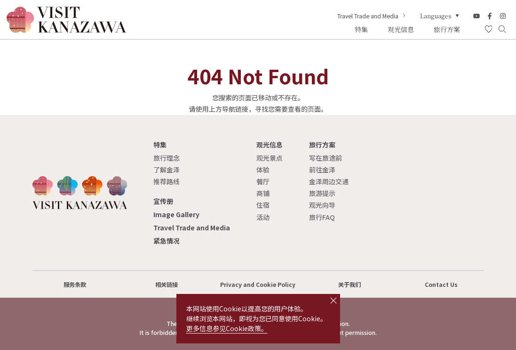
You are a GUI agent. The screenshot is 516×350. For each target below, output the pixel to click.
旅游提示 (322, 193)
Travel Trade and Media (372, 16)
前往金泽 (322, 169)
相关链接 (166, 284)
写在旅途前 (325, 158)
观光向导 (322, 205)
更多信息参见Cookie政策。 (227, 328)
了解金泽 (166, 169)
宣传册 (163, 201)
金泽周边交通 (329, 181)
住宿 (263, 205)
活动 (263, 217)
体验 (263, 169)
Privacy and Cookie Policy (257, 284)
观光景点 (269, 158)
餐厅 (263, 181)
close (333, 300)
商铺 (263, 193)
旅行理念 (166, 158)
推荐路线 (166, 181)
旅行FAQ (322, 217)
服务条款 (75, 284)
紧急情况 (166, 240)
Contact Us (441, 284)
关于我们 (349, 284)
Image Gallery (176, 214)
